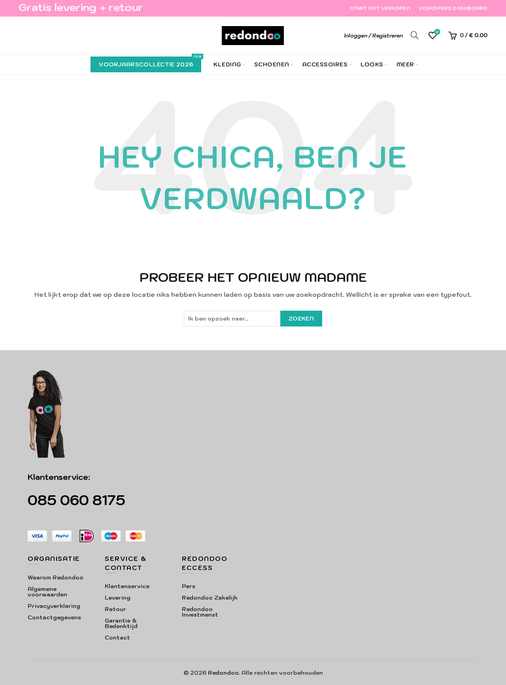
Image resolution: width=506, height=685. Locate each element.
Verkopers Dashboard (453, 8)
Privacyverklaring (54, 606)
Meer (405, 64)
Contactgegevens (54, 617)
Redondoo (223, 672)
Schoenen (271, 64)
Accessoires (325, 64)
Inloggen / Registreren (373, 35)
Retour (115, 609)
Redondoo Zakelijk (210, 597)
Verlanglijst (436, 32)
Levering (117, 597)
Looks (372, 64)
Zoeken (301, 318)
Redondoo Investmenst (200, 612)
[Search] (414, 35)
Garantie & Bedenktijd (121, 623)
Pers (188, 586)
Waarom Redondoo (55, 577)
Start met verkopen (380, 8)
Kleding (227, 64)
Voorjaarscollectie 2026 (150, 62)
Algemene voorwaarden (47, 591)
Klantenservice (127, 586)
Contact (117, 637)
